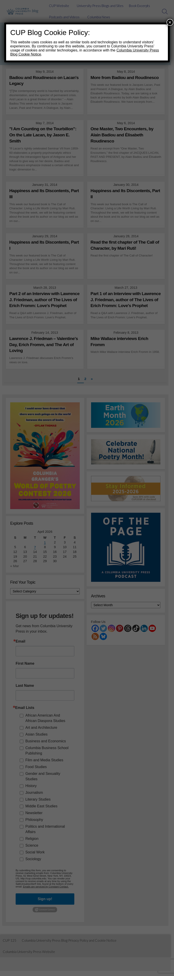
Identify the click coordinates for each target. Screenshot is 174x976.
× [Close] (170, 22)
